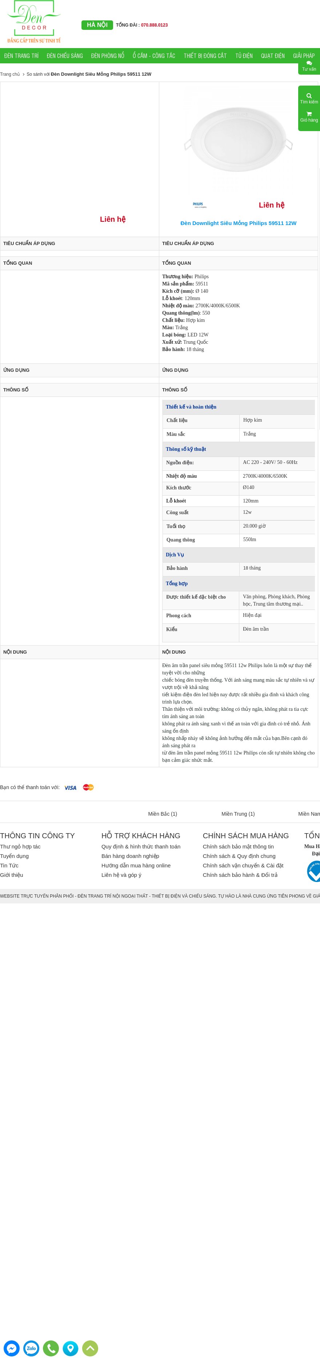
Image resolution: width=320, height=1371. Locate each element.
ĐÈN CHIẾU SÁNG (65, 55)
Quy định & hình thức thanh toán (140, 846)
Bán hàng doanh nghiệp (130, 856)
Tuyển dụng (14, 856)
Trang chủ (10, 74)
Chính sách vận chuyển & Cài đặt (243, 865)
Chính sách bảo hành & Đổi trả (240, 875)
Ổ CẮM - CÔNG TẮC (154, 55)
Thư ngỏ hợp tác (20, 846)
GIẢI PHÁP (304, 55)
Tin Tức (9, 865)
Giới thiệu (11, 875)
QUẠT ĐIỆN (273, 55)
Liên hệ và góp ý (121, 875)
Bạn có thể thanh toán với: (30, 787)
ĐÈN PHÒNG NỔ (107, 55)
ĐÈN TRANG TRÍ (21, 55)
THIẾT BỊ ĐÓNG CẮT (205, 55)
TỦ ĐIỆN (244, 55)
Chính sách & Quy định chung (239, 856)
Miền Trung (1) (238, 814)
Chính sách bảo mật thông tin (238, 846)
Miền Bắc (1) (162, 814)
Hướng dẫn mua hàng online (136, 865)
